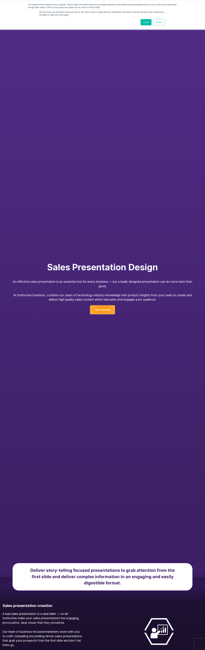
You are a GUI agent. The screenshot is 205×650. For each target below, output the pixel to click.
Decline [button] (159, 22)
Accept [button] (146, 22)
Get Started (102, 309)
